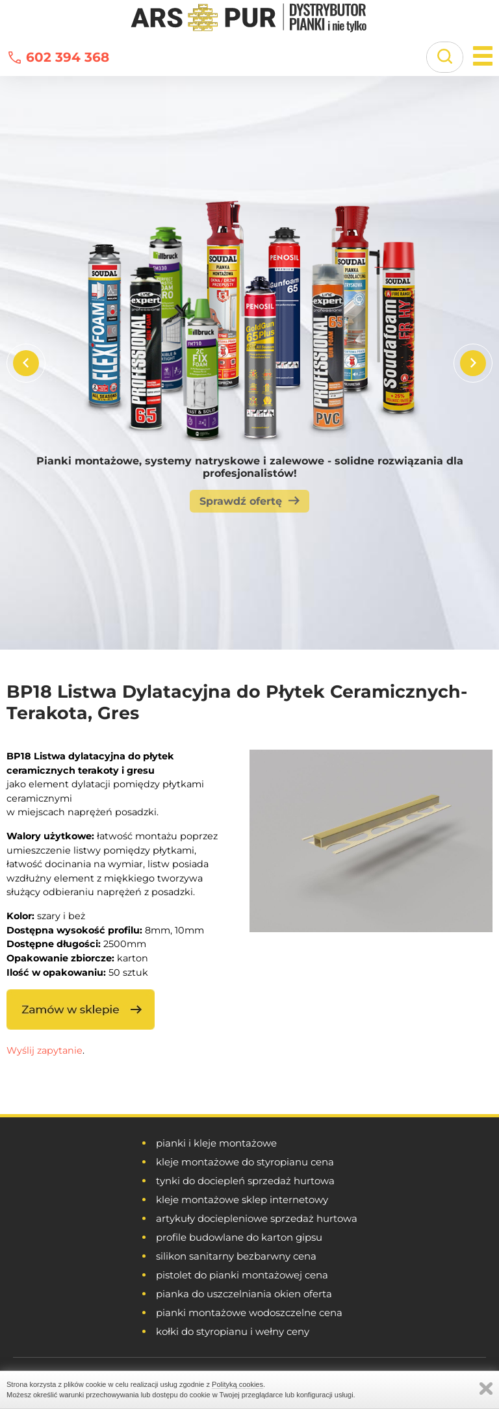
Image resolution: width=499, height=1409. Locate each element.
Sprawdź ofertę (240, 501)
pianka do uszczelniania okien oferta (244, 1294)
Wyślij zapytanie (44, 1050)
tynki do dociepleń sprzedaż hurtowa (245, 1180)
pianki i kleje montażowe (216, 1143)
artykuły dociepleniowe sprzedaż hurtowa (256, 1218)
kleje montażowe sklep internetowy (242, 1199)
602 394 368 (67, 57)
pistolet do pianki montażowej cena (242, 1275)
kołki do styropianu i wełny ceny (232, 1331)
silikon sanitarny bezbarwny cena (236, 1256)
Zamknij (486, 1388)
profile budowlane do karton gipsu (239, 1237)
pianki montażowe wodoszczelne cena (249, 1312)
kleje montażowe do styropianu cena (245, 1162)
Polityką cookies (237, 1384)
